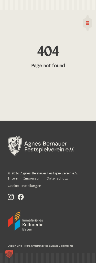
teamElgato (51, 246)
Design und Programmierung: (26, 246)
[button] (9, 254)
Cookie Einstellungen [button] (24, 186)
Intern (13, 178)
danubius (67, 246)
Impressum (32, 178)
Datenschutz (57, 178)
